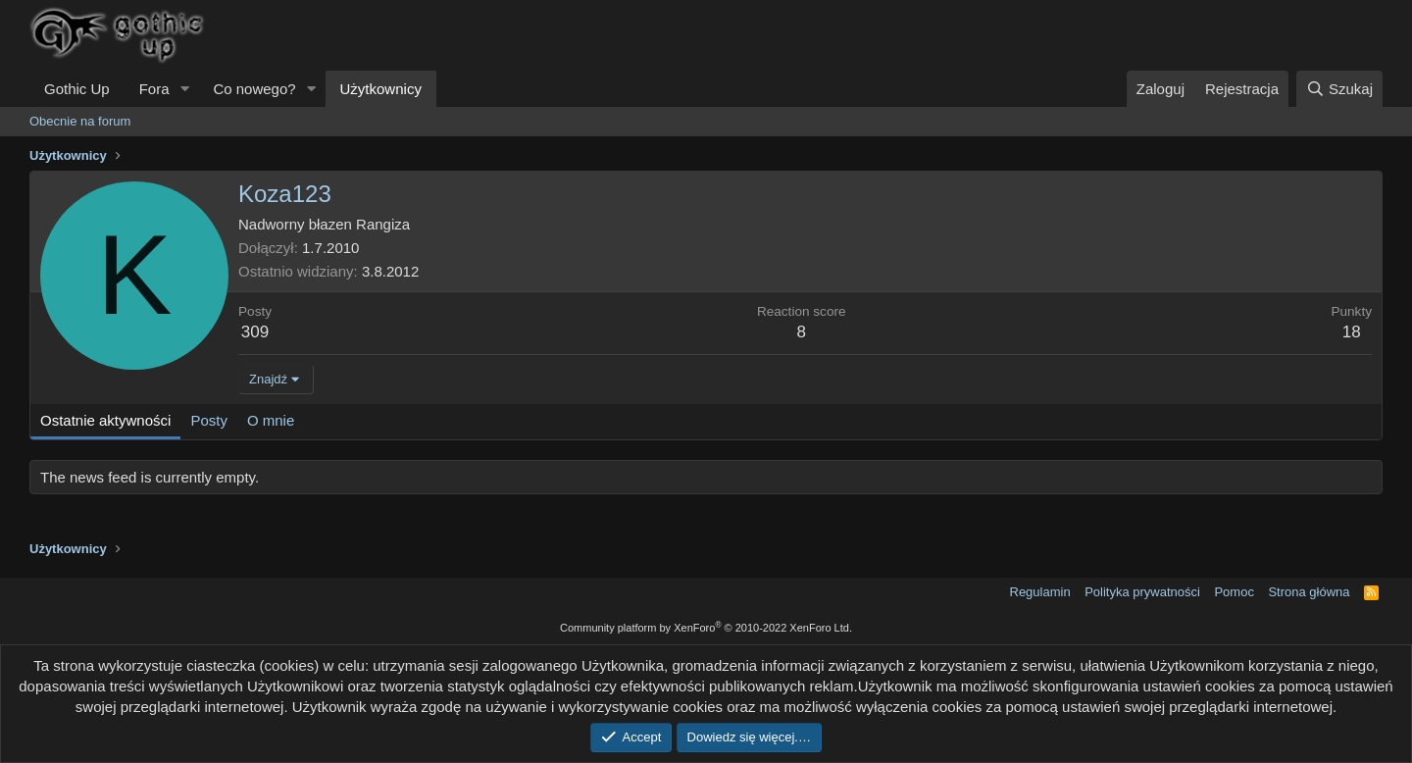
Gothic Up (77, 88)
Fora (154, 88)
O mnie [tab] (270, 420)
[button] (184, 89)
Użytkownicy (381, 88)
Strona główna (1308, 592)
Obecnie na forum (79, 121)
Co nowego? (254, 88)
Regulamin (1040, 592)
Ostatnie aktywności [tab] (105, 420)
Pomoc (1233, 592)
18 (1351, 332)
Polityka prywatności (1142, 592)
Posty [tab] (208, 420)
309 (255, 332)
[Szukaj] (1339, 89)
